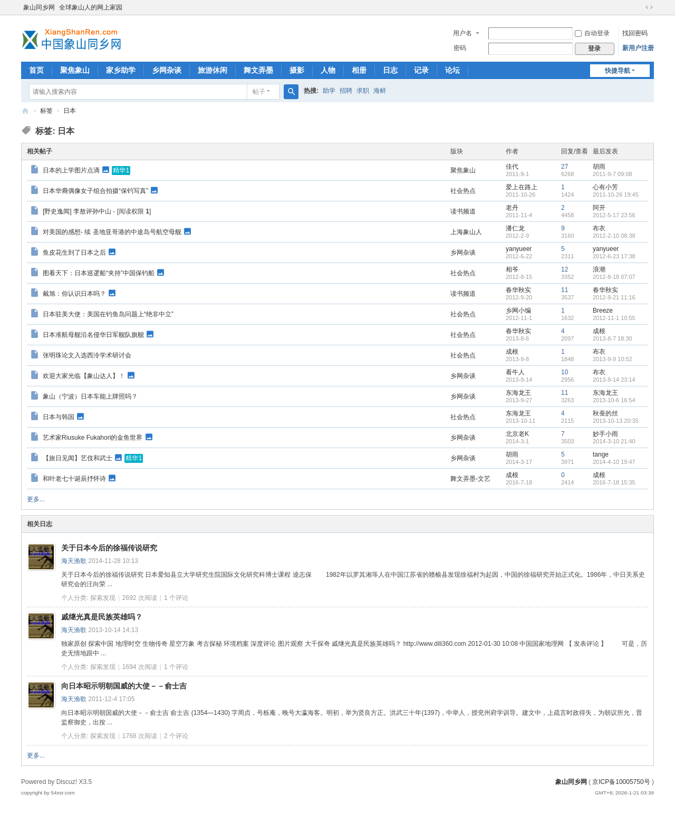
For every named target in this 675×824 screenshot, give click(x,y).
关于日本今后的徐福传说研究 (109, 548)
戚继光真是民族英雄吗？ (101, 617)
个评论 (176, 598)
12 (564, 269)
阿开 (599, 207)
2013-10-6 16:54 (614, 400)
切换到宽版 (649, 7)
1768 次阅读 (139, 736)
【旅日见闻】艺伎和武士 (77, 457)
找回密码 (635, 33)
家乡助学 (121, 70)
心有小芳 (605, 187)
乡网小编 (518, 310)
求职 (362, 90)
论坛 (452, 70)
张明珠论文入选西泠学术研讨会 (87, 355)
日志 (390, 70)
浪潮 (599, 269)
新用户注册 (638, 48)
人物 (328, 70)
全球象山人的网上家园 (90, 7)
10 (564, 372)
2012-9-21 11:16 (614, 297)
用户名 (462, 33)
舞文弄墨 (258, 70)
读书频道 (463, 211)
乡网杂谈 (166, 70)
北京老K (517, 434)
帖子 (259, 91)
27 (564, 166)
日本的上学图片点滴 (71, 169)
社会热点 (463, 191)
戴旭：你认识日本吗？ (74, 293)
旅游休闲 (212, 70)
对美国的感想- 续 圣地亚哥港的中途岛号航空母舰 (112, 231)
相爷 (512, 269)
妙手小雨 (605, 434)
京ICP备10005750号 (621, 782)
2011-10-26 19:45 (616, 194)
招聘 (346, 90)
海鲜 (379, 90)
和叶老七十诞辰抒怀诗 (74, 478)
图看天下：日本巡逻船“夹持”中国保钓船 (99, 272)
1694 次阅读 (139, 667)
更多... (36, 499)
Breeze (603, 310)
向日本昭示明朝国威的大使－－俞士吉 (124, 686)
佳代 (512, 166)
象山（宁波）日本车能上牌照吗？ (90, 396)
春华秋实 (518, 290)
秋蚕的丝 (605, 413)
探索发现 (102, 598)
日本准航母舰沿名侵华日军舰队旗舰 (93, 334)
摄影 (297, 70)
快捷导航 (617, 70)
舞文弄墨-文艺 (470, 478)
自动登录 (592, 33)
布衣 (599, 228)
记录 (421, 70)
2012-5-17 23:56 (614, 215)
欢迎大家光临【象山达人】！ (84, 375)
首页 (36, 70)
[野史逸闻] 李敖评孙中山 (77, 211)
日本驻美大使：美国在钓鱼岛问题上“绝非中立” (108, 314)
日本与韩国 (58, 416)
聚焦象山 (75, 70)
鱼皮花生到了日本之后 (74, 252)
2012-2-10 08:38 (614, 235)
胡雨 (599, 166)
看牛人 (515, 372)
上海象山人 (466, 232)
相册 (359, 70)
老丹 (512, 207)
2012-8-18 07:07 (614, 277)
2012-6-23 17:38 (614, 256)
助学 (329, 90)
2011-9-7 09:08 (612, 174)
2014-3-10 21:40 (614, 441)
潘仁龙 (515, 228)
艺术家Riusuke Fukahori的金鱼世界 (92, 437)
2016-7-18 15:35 (614, 482)
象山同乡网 (39, 7)
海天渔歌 (73, 561)
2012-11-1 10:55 (614, 318)
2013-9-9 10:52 (612, 359)
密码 (460, 48)
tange (601, 454)
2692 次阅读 (139, 598)
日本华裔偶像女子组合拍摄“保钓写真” (95, 190)
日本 (69, 110)
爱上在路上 (521, 187)
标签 (46, 110)
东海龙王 (518, 392)
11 (564, 290)
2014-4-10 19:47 (614, 462)
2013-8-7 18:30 (612, 338)
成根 (599, 331)
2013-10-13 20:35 (616, 421)
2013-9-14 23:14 (614, 379)
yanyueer (519, 249)
